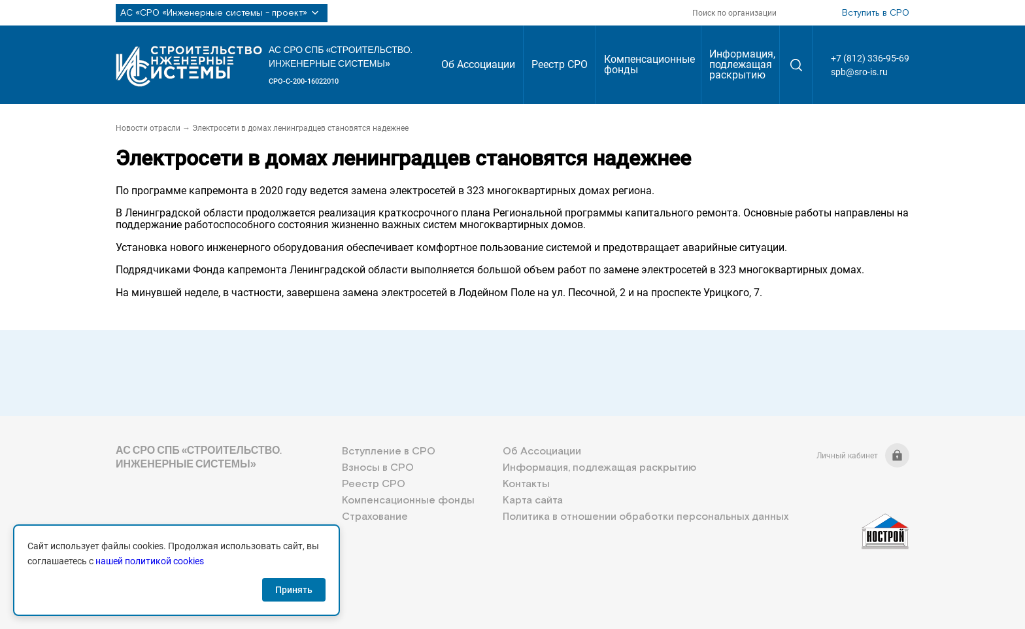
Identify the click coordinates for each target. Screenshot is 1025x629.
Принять (293, 590)
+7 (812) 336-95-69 (870, 58)
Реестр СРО (559, 64)
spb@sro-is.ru (859, 72)
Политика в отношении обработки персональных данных (645, 517)
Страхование (375, 517)
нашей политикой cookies (149, 561)
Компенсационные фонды (649, 64)
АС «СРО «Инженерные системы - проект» (221, 13)
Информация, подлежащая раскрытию (742, 64)
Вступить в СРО (875, 13)
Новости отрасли (148, 128)
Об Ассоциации (478, 64)
